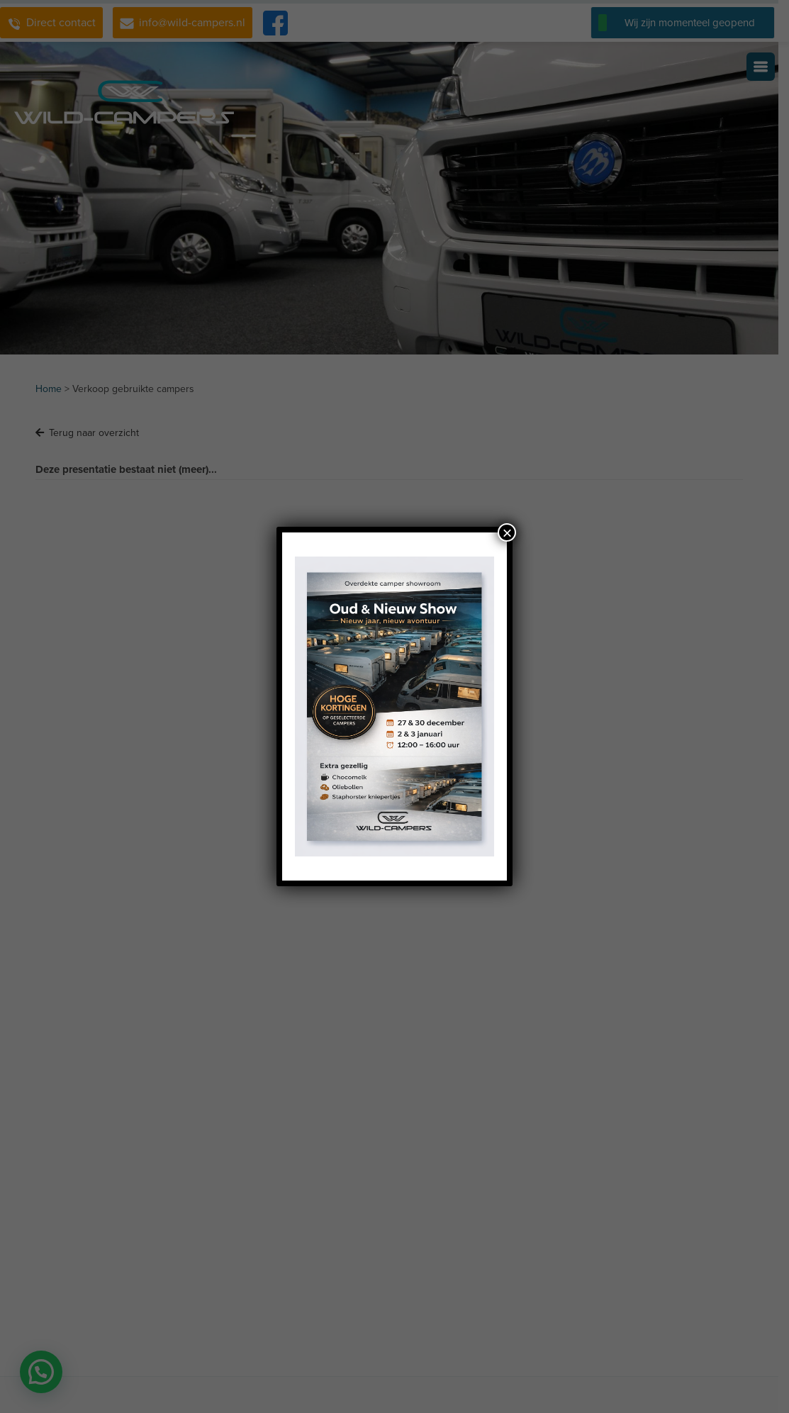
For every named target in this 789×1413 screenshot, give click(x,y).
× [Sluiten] (507, 532)
